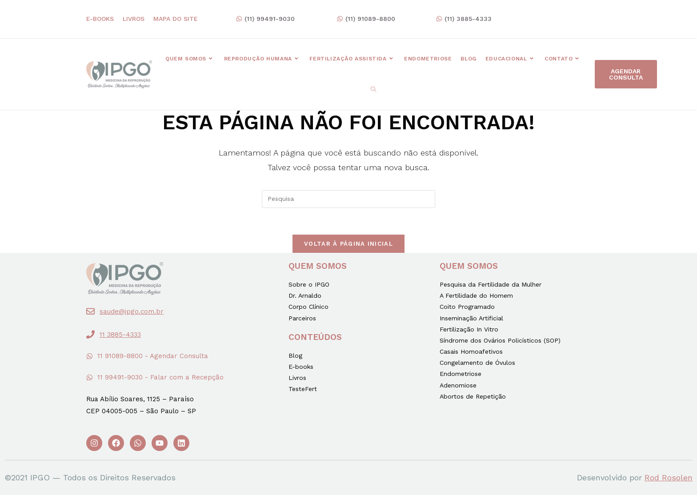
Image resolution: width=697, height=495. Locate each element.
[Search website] (373, 89)
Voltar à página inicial (348, 243)
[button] (265, 19)
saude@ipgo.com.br (132, 311)
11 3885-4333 (120, 335)
